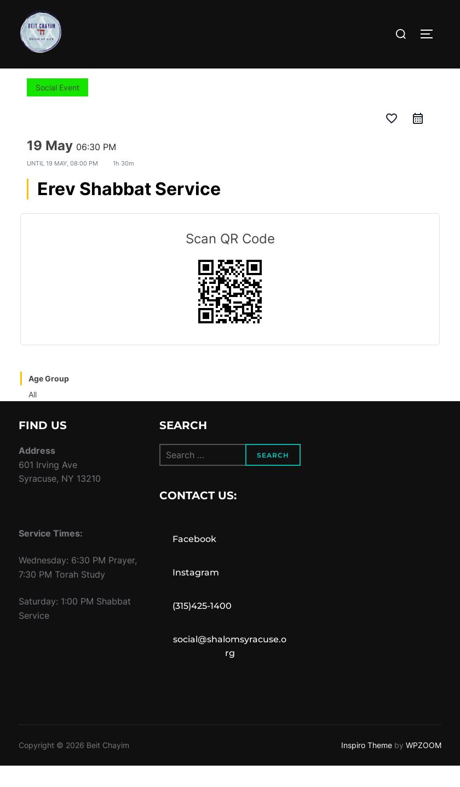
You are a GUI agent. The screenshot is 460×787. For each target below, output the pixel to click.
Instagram (196, 594)
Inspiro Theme (366, 766)
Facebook (194, 560)
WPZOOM (423, 766)
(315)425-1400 (202, 626)
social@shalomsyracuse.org (229, 667)
